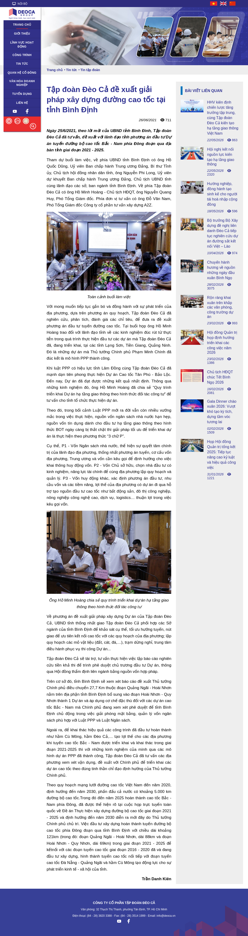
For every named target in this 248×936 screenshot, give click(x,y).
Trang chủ (22, 24)
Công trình (22, 55)
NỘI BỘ (20, 3)
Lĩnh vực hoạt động (22, 44)
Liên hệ (22, 102)
